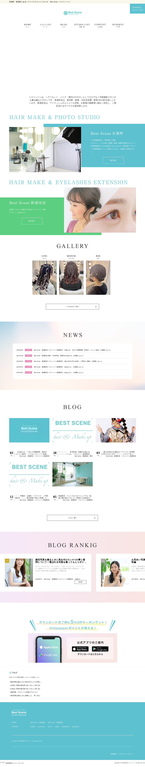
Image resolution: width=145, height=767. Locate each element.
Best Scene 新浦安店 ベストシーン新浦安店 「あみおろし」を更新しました (59, 367)
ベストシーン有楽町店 (42, 456)
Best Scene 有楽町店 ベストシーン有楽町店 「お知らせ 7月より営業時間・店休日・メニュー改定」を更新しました (72, 350)
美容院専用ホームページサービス (12, 764)
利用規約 (113, 755)
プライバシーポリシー (126, 755)
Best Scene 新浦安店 (55, 723)
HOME (33, 728)
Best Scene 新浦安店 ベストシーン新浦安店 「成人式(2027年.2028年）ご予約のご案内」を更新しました (68, 361)
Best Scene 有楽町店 (38, 723)
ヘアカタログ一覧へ (72, 307)
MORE (113, 160)
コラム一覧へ (72, 519)
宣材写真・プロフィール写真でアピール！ (24, 693)
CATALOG (41, 728)
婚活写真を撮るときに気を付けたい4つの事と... (25, 683)
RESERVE (137, 8)
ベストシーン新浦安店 (128, 456)
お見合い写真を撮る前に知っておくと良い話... (25, 686)
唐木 (91, 456)
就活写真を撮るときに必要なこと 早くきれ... (25, 697)
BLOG (50, 728)
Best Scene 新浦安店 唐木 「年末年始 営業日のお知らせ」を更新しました (59, 356)
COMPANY (65, 728)
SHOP (57, 728)
